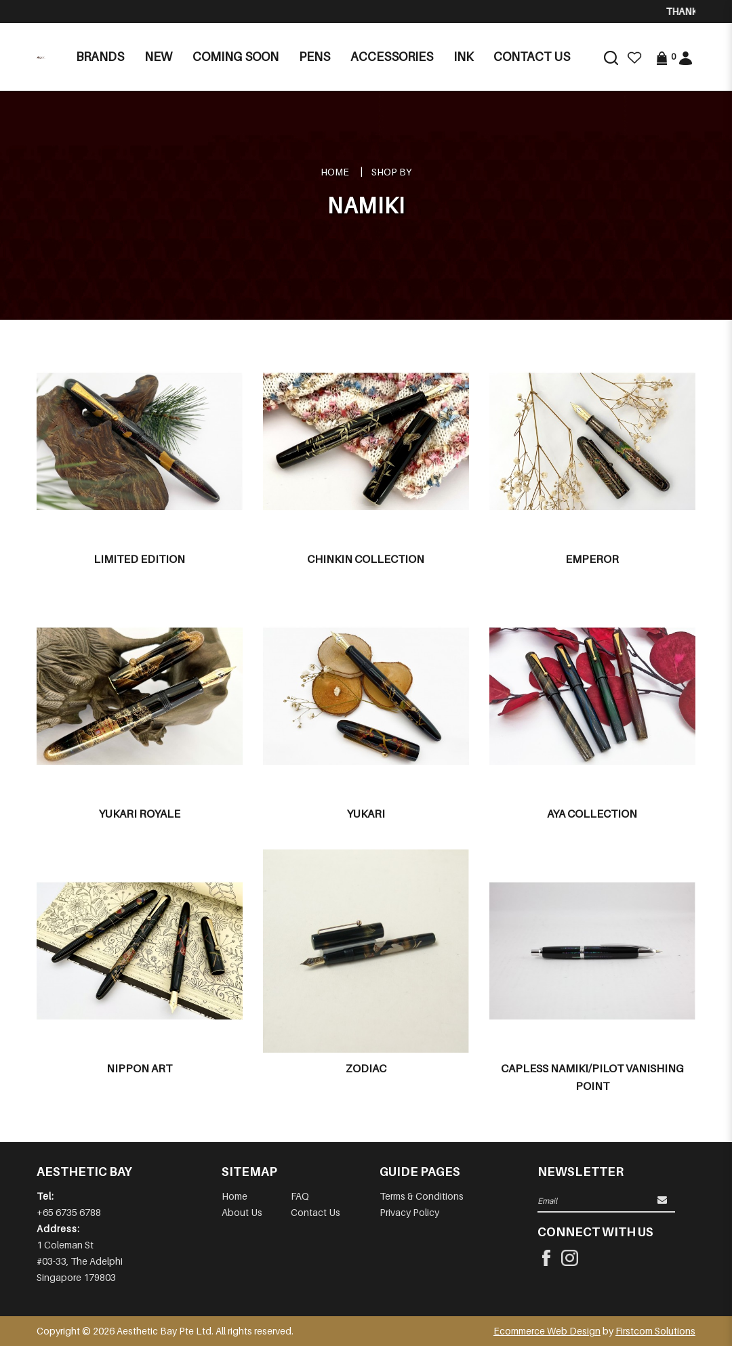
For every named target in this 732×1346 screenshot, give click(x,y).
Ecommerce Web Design (547, 1331)
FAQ (300, 1196)
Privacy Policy (409, 1212)
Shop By (391, 171)
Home (335, 171)
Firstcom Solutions (655, 1331)
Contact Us (315, 1212)
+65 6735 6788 (69, 1212)
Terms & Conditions (422, 1196)
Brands (100, 56)
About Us (242, 1212)
